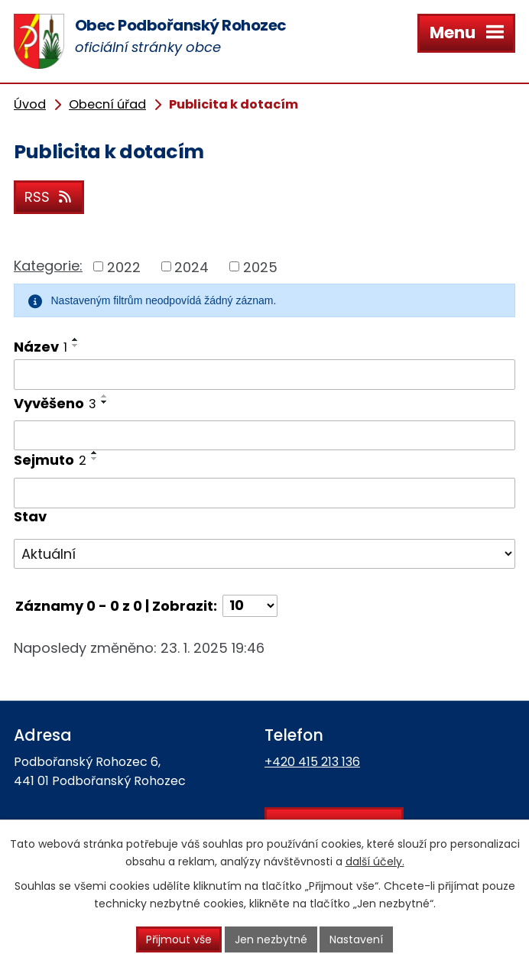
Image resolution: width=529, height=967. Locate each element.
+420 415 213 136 (312, 762)
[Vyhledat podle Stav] (264, 554)
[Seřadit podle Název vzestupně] (75, 339)
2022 (124, 266)
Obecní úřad (107, 104)
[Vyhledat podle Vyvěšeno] (264, 435)
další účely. (375, 861)
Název (40, 346)
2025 (260, 266)
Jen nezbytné (271, 939)
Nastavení (356, 939)
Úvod (30, 104)
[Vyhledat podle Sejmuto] (264, 493)
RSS (49, 196)
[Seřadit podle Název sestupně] (75, 345)
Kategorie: (48, 265)
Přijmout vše (179, 939)
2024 (191, 266)
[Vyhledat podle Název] (264, 374)
